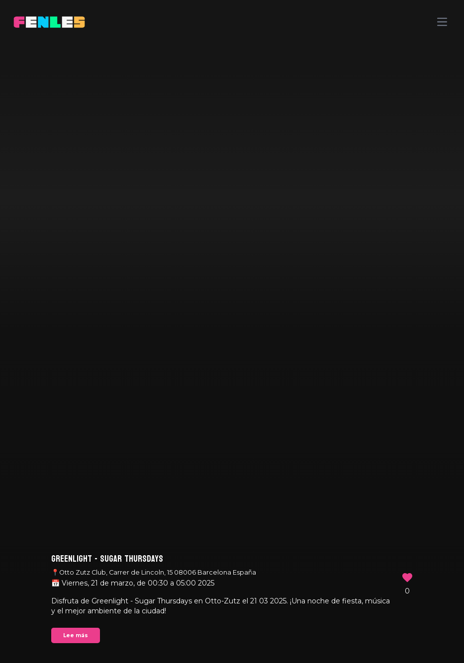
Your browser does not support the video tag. (232, 331)
